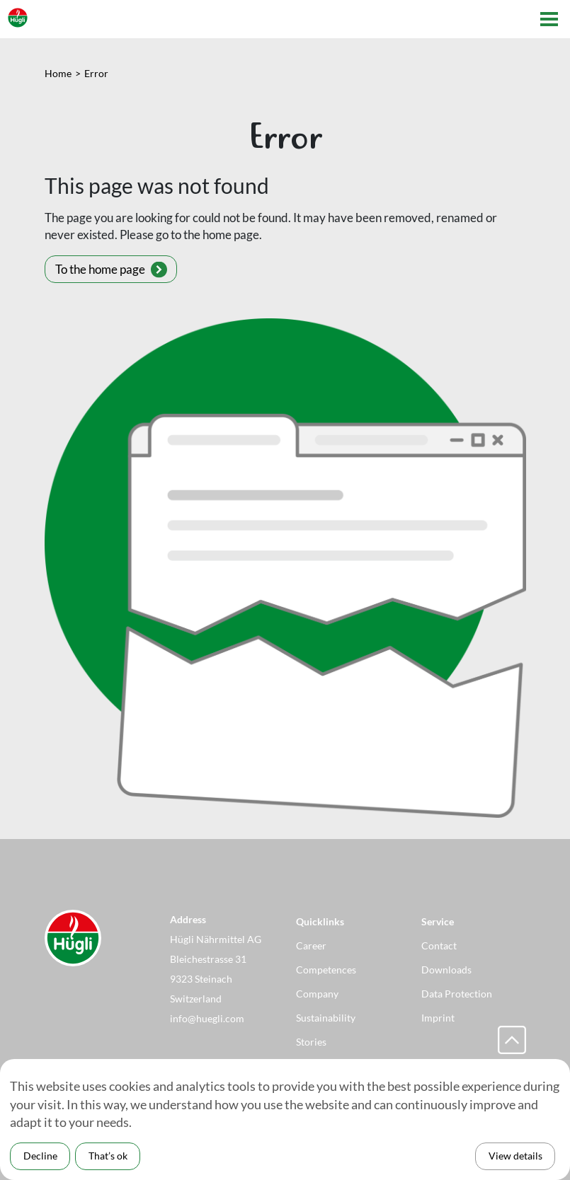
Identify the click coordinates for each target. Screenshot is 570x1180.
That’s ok (108, 1156)
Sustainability (325, 1018)
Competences (326, 970)
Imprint (438, 1018)
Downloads (446, 970)
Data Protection (456, 994)
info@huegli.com (207, 1018)
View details (515, 1156)
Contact (439, 945)
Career (311, 945)
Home (58, 73)
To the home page (100, 269)
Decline (40, 1156)
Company (317, 994)
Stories (311, 1042)
